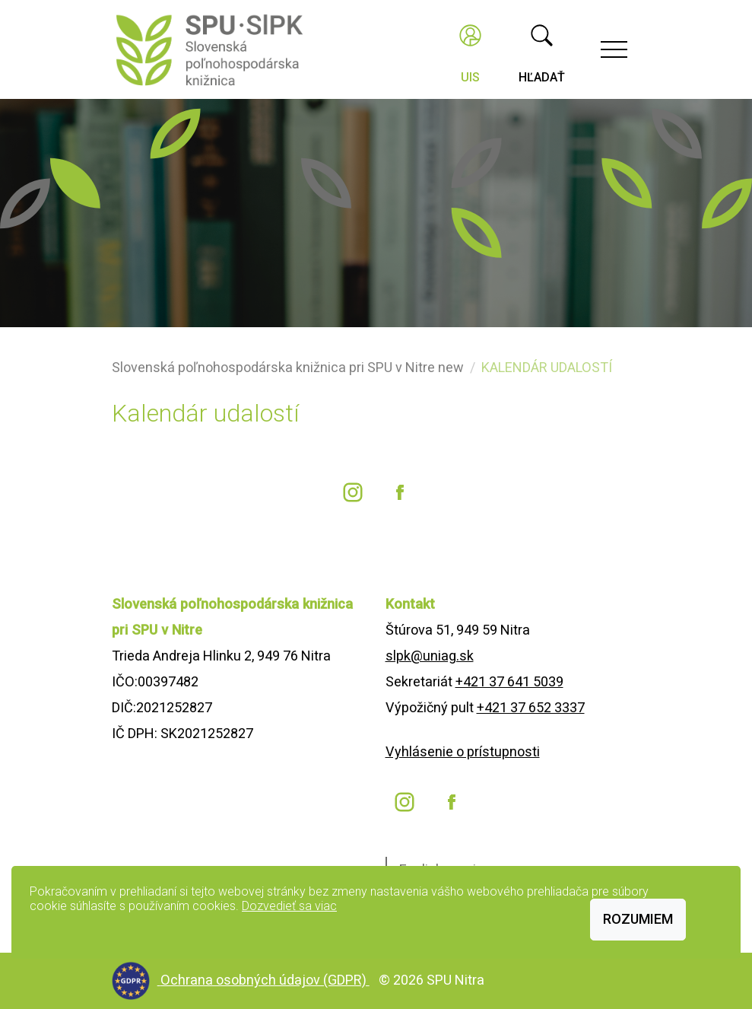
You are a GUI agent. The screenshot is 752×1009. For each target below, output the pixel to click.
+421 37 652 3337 (531, 707)
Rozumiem (638, 919)
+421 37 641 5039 (509, 681)
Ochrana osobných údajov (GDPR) (265, 980)
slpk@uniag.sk (430, 656)
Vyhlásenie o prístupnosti (463, 751)
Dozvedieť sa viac (289, 906)
